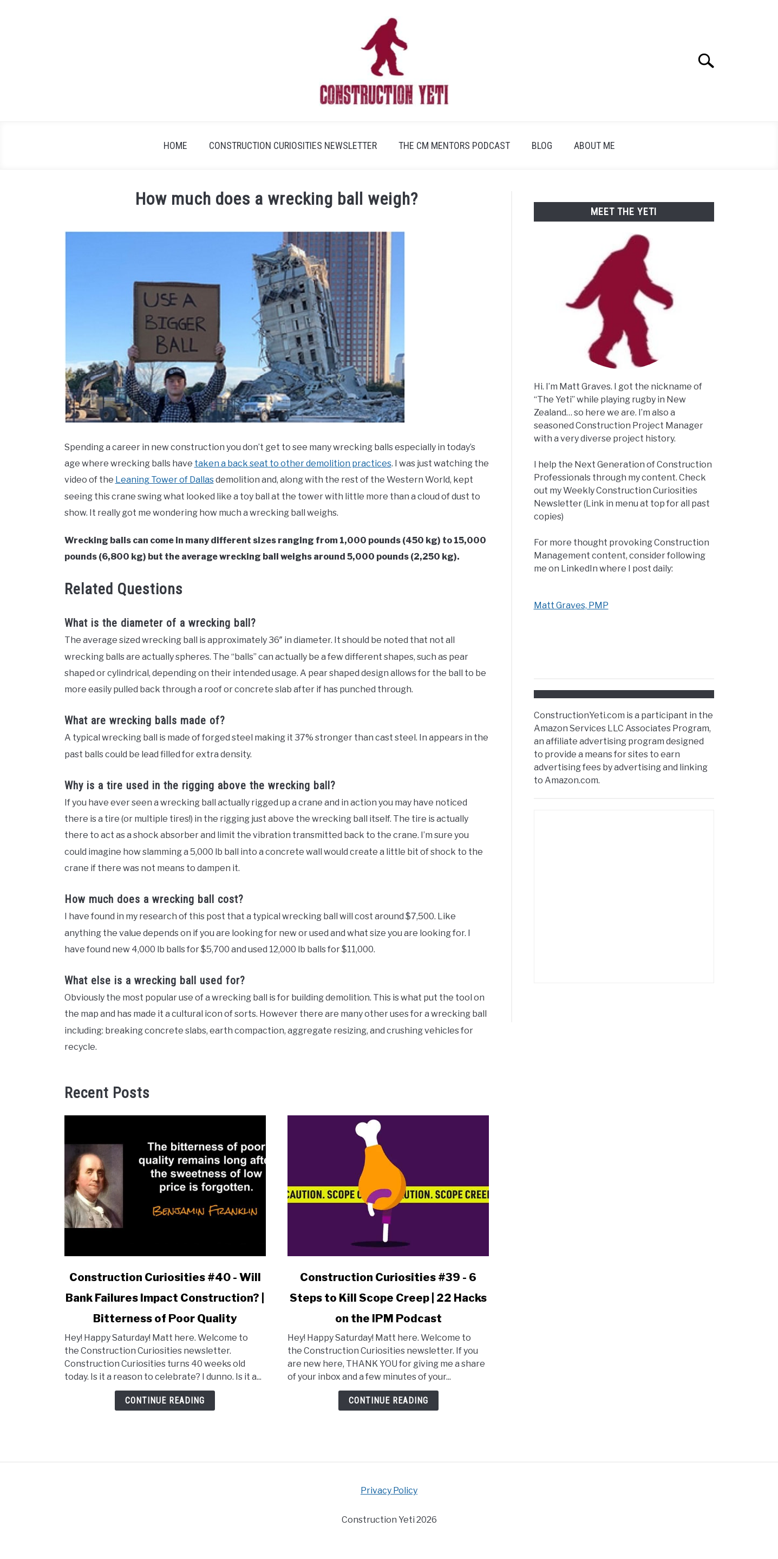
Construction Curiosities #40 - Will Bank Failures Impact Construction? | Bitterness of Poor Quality (165, 1298)
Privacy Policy (389, 1490)
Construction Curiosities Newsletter (293, 145)
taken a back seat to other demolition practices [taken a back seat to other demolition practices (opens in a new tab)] (292, 463)
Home (175, 145)
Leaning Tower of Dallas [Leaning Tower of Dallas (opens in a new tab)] (164, 480)
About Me (594, 145)
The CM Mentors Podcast (454, 145)
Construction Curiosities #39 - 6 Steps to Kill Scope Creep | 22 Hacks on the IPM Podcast (388, 1298)
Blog (542, 145)
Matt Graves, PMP (571, 605)
